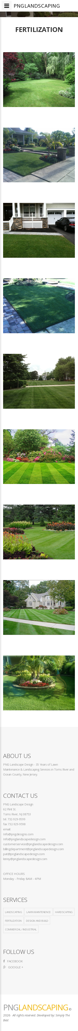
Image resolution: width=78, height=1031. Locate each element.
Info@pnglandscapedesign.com (24, 839)
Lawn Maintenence (38, 912)
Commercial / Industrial (21, 929)
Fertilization (13, 921)
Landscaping (13, 912)
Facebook (13, 961)
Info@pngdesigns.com (18, 834)
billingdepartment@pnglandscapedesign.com (33, 849)
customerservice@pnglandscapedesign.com (33, 844)
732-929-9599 (16, 819)
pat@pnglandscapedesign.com (24, 854)
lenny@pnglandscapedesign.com (25, 859)
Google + (13, 967)
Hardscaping (64, 912)
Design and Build (37, 921)
